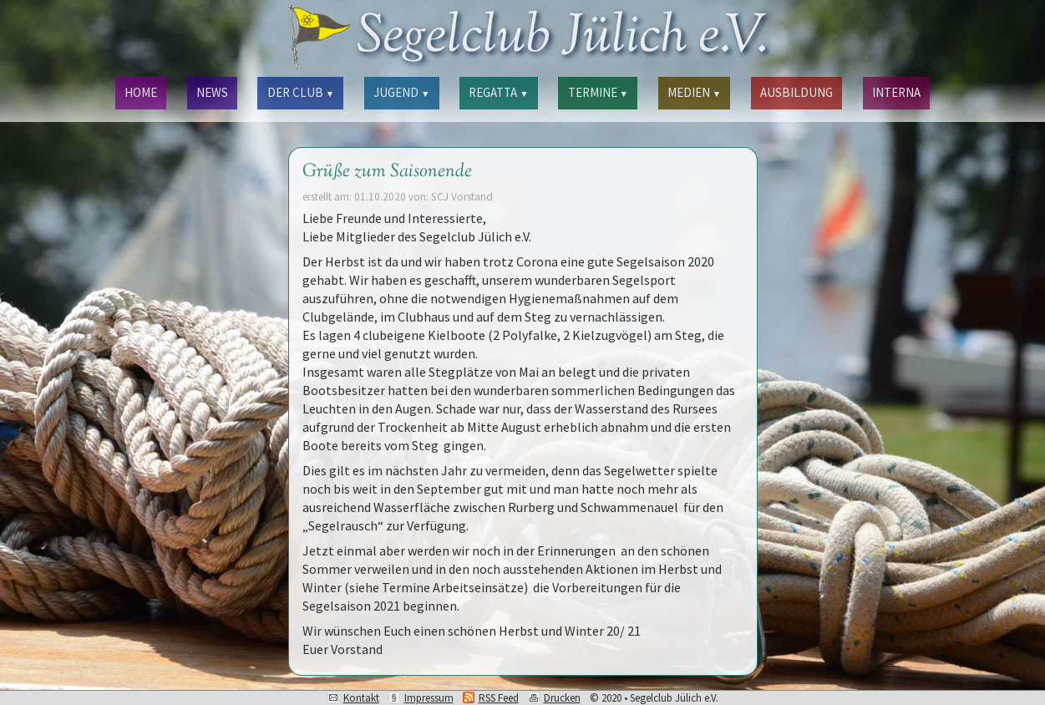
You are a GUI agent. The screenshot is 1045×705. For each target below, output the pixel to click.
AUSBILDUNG (796, 92)
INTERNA (896, 92)
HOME (140, 92)
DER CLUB (300, 92)
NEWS (212, 92)
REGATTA (498, 92)
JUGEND (401, 92)
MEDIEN (694, 92)
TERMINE (598, 92)
